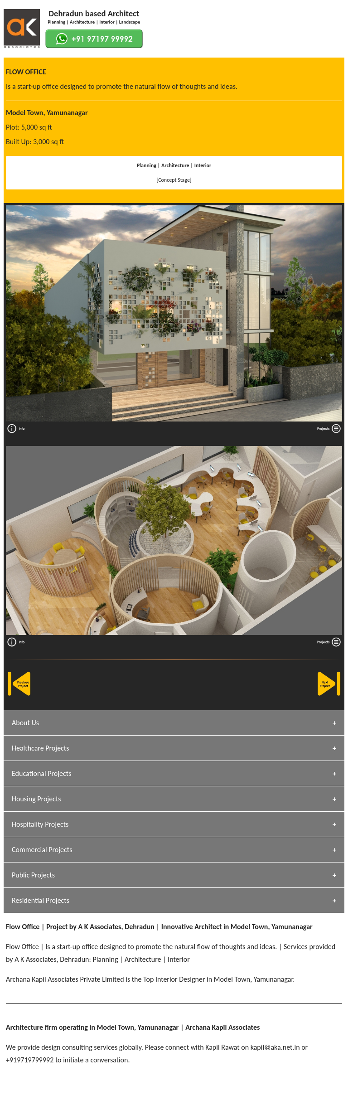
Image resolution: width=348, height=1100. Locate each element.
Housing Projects (36, 799)
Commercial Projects (42, 849)
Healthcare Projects (40, 748)
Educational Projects (41, 773)
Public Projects (33, 875)
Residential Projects (40, 900)
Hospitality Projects (40, 824)
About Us (25, 722)
